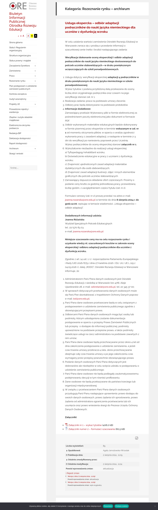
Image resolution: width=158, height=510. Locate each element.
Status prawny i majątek (20, 60)
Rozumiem (108, 506)
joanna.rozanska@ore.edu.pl (80, 199)
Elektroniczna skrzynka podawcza (19, 126)
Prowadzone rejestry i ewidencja (19, 110)
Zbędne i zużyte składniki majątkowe (20, 118)
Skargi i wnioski (16, 153)
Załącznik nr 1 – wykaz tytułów (85, 425)
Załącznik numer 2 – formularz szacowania (92, 429)
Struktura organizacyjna (20, 55)
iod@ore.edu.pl (81, 298)
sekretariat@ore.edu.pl (103, 286)
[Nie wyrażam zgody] (155, 506)
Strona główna (15, 42)
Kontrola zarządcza (18, 94)
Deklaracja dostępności (19, 138)
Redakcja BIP (15, 133)
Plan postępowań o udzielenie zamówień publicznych (23, 87)
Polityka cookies (122, 506)
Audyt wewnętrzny (17, 99)
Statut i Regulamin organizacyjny (17, 49)
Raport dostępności (18, 143)
